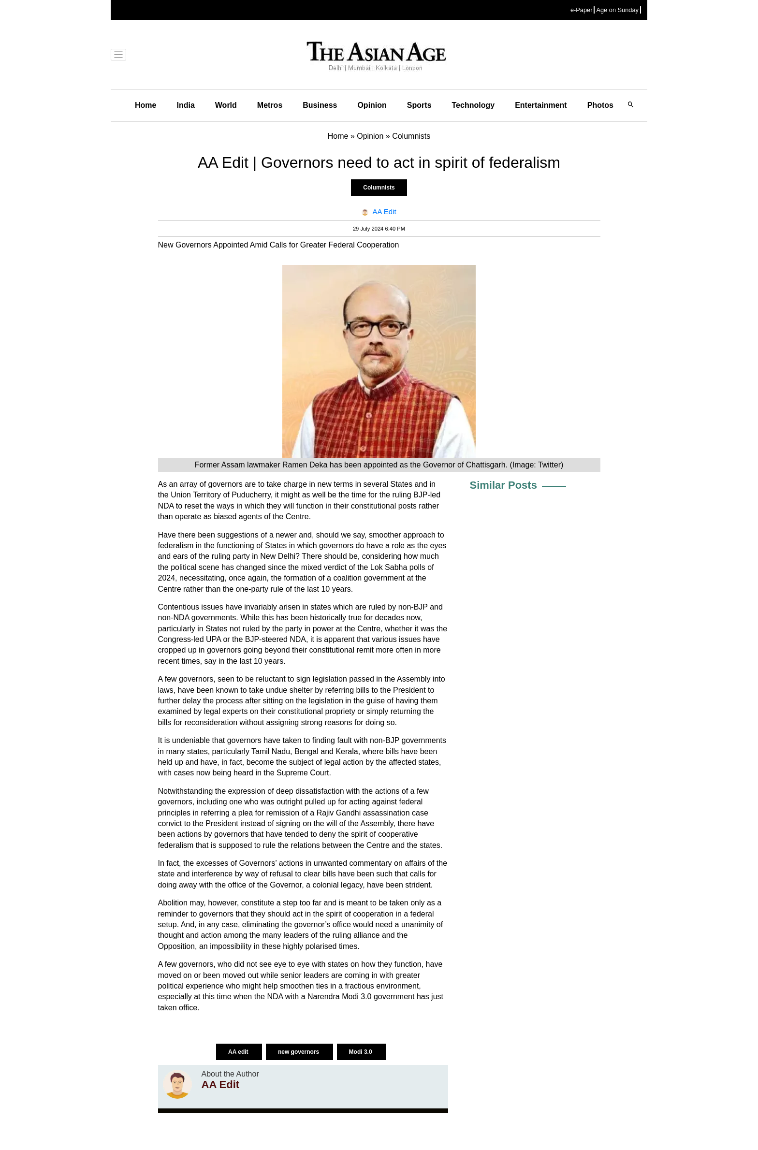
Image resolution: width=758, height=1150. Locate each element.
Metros (269, 105)
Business (320, 105)
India (185, 105)
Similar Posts (503, 485)
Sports (419, 105)
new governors (299, 1051)
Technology (473, 105)
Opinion (371, 105)
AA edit (239, 1051)
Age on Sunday (617, 10)
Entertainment (541, 105)
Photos (600, 105)
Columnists (378, 187)
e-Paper (581, 10)
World (226, 105)
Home (145, 105)
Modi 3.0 (361, 1051)
